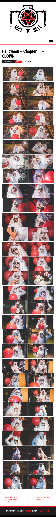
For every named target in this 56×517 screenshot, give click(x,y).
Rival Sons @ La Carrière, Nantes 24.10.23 (11, 499)
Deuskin (30, 62)
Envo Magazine (45, 511)
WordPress (27, 511)
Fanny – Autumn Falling (43, 498)
